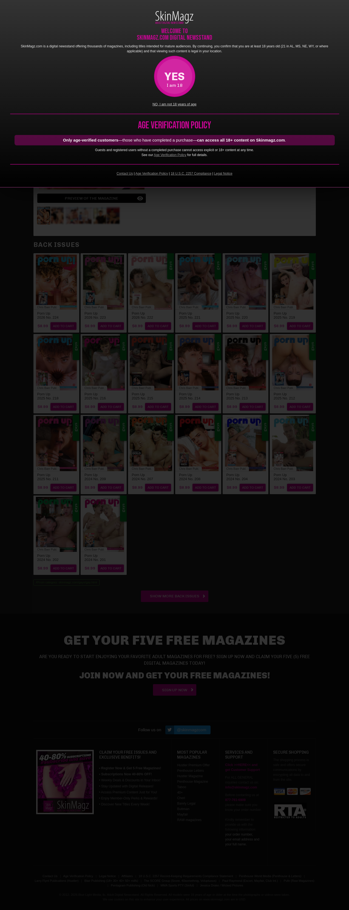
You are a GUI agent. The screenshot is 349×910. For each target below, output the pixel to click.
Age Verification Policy (170, 155)
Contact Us (125, 173)
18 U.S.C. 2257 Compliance (191, 173)
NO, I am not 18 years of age (174, 104)
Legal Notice (223, 173)
